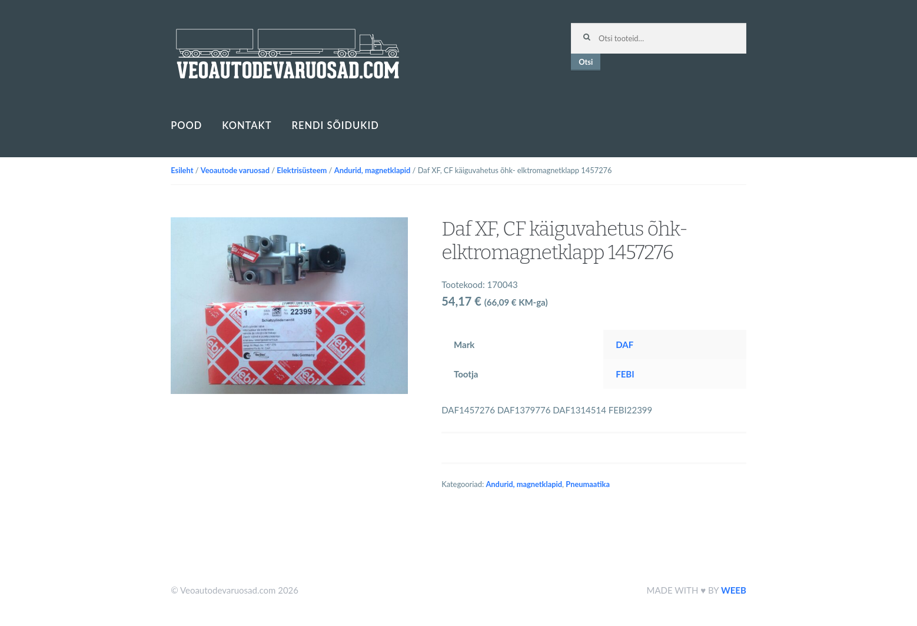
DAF (624, 344)
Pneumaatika (588, 484)
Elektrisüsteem (302, 170)
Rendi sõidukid (334, 125)
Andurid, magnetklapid (372, 170)
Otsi (586, 62)
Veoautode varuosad (235, 170)
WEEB (733, 590)
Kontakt (246, 125)
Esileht (182, 170)
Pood (186, 125)
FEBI (625, 374)
